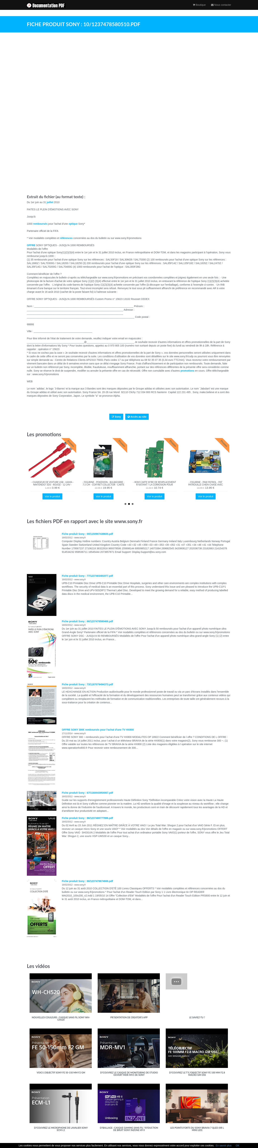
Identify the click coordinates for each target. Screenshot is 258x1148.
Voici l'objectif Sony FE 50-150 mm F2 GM (61, 1072)
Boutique (199, 8)
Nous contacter (221, 8)
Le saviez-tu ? (197, 1017)
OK (237, 1145)
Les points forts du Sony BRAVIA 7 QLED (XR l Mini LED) (197, 1129)
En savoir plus (223, 1145)
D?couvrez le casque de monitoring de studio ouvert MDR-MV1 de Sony (129, 1074)
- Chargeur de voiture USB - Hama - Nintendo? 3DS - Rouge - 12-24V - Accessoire (52, 485)
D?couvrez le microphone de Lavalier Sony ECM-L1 (61, 1129)
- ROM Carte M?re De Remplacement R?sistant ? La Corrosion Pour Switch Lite (154, 485)
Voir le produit (52, 496)
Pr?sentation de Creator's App (129, 1017)
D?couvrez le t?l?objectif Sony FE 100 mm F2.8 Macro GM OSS (197, 1074)
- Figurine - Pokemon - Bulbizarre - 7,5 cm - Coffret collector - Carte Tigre (103, 485)
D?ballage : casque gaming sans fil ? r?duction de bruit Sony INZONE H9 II (129, 1129)
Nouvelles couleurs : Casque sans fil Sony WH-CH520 (61, 1018)
